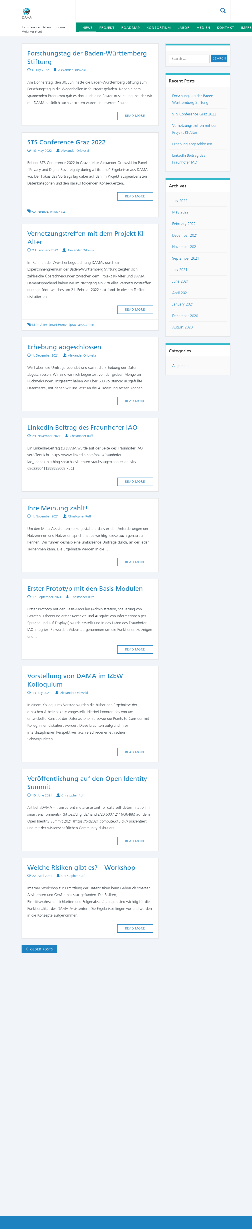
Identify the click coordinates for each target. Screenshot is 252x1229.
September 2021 (185, 258)
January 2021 (183, 304)
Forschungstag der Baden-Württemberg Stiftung (193, 99)
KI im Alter (39, 325)
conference (40, 211)
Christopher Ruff (81, 436)
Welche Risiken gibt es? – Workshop (81, 867)
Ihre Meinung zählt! (57, 508)
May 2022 (180, 212)
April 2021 (180, 293)
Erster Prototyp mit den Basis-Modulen (85, 588)
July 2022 (179, 201)
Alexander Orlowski (72, 70)
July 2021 (179, 269)
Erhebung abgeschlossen (64, 347)
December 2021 (185, 235)
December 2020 (185, 316)
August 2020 (182, 327)
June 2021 (180, 281)
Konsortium (158, 28)
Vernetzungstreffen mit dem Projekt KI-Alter (195, 129)
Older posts (39, 949)
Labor (184, 28)
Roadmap (130, 28)
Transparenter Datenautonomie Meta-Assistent (44, 29)
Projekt (107, 28)
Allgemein (180, 365)
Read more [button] (135, 116)
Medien (203, 28)
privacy (55, 211)
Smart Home (57, 325)
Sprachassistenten (81, 325)
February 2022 (184, 224)
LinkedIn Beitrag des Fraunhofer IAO (82, 427)
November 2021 (185, 246)
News (87, 28)
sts (63, 211)
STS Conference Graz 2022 (66, 142)
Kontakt (225, 28)
